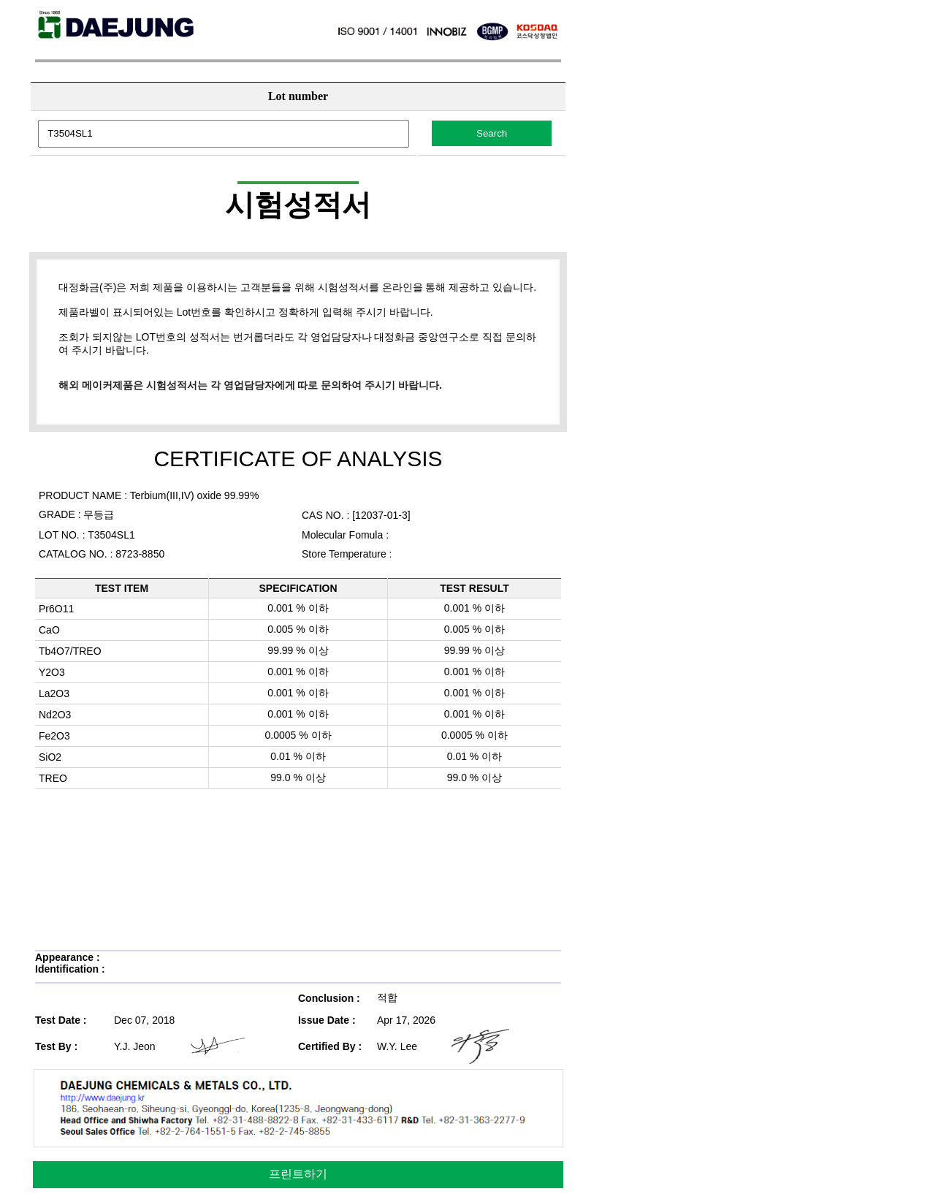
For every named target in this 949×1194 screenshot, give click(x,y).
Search (491, 133)
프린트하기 (298, 1174)
